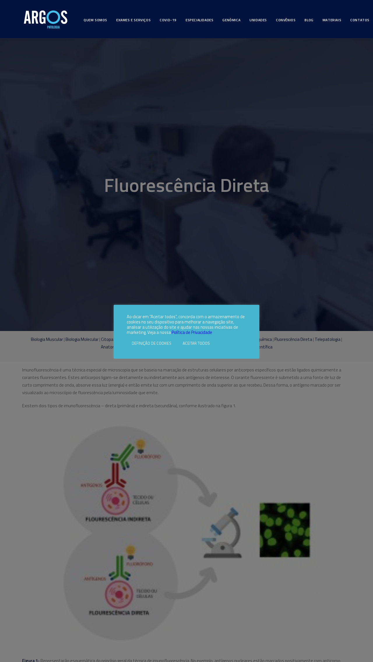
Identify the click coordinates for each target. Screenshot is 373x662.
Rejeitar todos (228, 343)
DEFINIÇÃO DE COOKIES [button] (151, 343)
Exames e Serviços (133, 20)
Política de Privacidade (192, 332)
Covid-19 (168, 20)
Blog (309, 20)
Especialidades (199, 20)
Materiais (332, 20)
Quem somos (95, 20)
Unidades (258, 20)
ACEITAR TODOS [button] (196, 343)
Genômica (231, 20)
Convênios (285, 20)
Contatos (360, 20)
